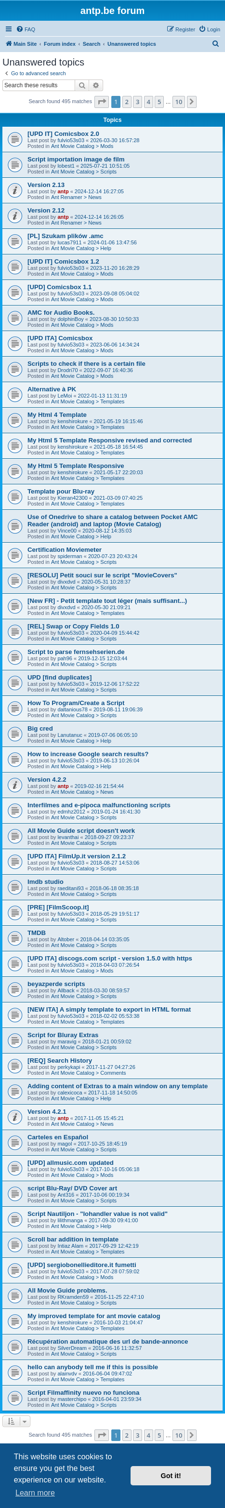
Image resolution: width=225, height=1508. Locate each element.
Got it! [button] (171, 1476)
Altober (65, 939)
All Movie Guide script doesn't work (81, 830)
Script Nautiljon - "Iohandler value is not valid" (97, 1213)
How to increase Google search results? (87, 754)
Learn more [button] (35, 1493)
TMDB (36, 932)
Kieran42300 (72, 498)
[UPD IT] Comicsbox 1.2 (63, 261)
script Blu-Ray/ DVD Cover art (72, 1188)
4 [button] (148, 101)
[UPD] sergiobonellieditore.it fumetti (81, 1264)
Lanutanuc (69, 735)
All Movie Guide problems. (67, 1290)
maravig (66, 1041)
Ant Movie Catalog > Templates (87, 401)
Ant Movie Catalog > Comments (88, 1073)
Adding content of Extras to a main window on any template (117, 1086)
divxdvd (66, 582)
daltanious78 (72, 709)
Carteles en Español (57, 1137)
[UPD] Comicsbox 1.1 (59, 287)
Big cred (40, 728)
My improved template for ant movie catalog (93, 1316)
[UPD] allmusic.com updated (70, 1162)
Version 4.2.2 (46, 779)
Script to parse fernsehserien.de (76, 651)
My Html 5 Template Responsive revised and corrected (109, 440)
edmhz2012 (71, 811)
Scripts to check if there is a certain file (86, 363)
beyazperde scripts (56, 984)
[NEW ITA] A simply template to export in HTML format (109, 1009)
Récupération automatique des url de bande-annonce (107, 1341)
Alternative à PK (51, 389)
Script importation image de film (76, 159)
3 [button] (137, 101)
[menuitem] (25, 29)
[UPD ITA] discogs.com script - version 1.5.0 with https (109, 958)
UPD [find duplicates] (59, 677)
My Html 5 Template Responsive (75, 465)
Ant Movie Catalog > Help (81, 248)
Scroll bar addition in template (73, 1239)
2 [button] (127, 101)
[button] (101, 101)
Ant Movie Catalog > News (82, 792)
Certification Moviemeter (64, 549)
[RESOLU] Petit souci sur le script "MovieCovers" (102, 575)
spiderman (69, 556)
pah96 (64, 658)
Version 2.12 (46, 210)
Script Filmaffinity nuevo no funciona (83, 1392)
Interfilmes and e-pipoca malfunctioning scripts (99, 805)
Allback (65, 990)
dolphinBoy (70, 319)
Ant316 (65, 1195)
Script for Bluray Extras (62, 1035)
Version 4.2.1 (46, 1111)
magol (64, 1144)
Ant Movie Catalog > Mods (82, 146)
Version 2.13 (46, 184)
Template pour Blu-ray (60, 491)
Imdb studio (45, 881)
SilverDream (72, 1348)
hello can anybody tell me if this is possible (92, 1367)
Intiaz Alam (70, 1246)
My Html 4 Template (57, 414)
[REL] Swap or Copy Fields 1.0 (73, 626)
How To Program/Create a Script (75, 703)
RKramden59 (73, 1297)
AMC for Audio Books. (60, 312)
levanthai (68, 837)
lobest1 (65, 166)
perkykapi (68, 1067)
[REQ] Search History (59, 1060)
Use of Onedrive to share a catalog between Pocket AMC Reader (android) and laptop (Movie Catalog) (112, 520)
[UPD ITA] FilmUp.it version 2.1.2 (76, 856)
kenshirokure (72, 421)
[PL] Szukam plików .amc (65, 236)
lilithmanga (70, 1220)
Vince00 (67, 531)
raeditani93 (70, 888)
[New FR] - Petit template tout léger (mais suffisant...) (107, 600)
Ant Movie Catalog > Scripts (84, 171)
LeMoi (64, 396)
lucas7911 (69, 242)
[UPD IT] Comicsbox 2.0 (63, 133)
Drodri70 (67, 370)
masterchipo (71, 1399)
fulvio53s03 (70, 140)
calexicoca (69, 1092)
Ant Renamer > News (76, 197)
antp (62, 191)
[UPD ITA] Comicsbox (60, 338)
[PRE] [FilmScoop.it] (58, 907)
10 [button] (179, 101)
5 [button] (159, 101)
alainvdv (67, 1373)
